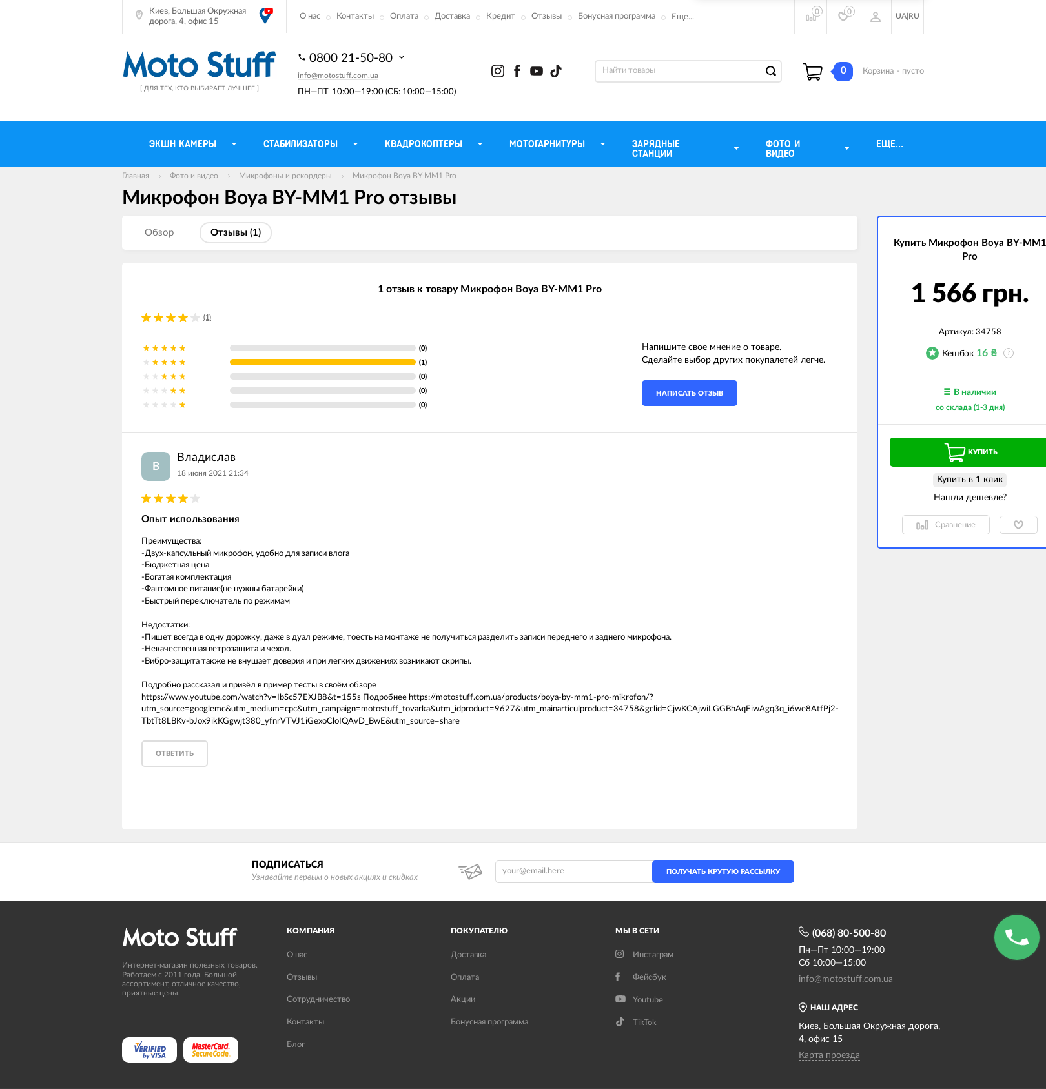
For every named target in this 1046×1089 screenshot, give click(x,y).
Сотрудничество (318, 999)
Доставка (452, 16)
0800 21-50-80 (352, 57)
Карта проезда (829, 1055)
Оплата (404, 16)
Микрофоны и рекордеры (285, 175)
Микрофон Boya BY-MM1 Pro (404, 175)
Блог (296, 1045)
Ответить (175, 753)
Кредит (500, 16)
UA (901, 16)
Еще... (683, 17)
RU (913, 16)
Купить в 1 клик (970, 479)
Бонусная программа (616, 16)
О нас (310, 16)
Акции (463, 999)
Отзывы (546, 16)
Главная (135, 175)
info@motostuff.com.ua (338, 75)
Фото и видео (194, 175)
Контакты (355, 16)
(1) (207, 317)
